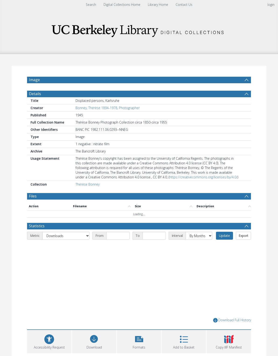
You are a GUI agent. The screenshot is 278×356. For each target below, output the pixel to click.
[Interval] (199, 236)
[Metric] (66, 236)
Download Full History (232, 320)
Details (35, 93)
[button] (139, 341)
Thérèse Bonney (88, 184)
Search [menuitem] (91, 4)
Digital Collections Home (122, 4)
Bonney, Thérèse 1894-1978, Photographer (108, 108)
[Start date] (118, 236)
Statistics (37, 225)
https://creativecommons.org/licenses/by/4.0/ (203, 177)
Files (33, 196)
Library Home (158, 4)
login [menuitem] (271, 4)
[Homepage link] (139, 29)
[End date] (154, 236)
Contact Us (184, 4)
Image (34, 79)
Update (224, 235)
